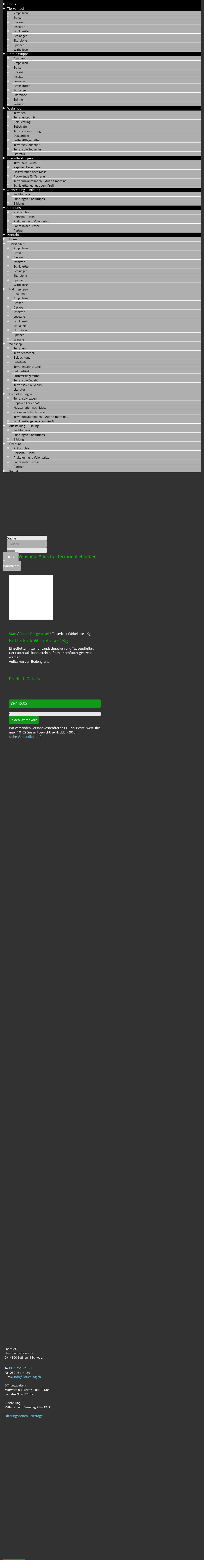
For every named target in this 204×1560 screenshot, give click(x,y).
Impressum (11, 1536)
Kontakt (14, 471)
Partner (19, 230)
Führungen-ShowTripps (29, 199)
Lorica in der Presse (27, 226)
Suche (11, 538)
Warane (19, 104)
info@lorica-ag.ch (27, 1336)
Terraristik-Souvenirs (28, 149)
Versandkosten (29, 696)
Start (13, 593)
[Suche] (11, 551)
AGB (6, 1553)
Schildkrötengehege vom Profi (34, 185)
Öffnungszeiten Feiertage (24, 1375)
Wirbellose (21, 49)
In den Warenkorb (24, 679)
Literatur (19, 154)
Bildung (19, 203)
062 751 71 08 (20, 1327)
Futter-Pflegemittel (34, 593)
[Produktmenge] (55, 673)
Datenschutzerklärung (19, 1540)
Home (12, 4)
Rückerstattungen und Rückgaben (28, 1549)
